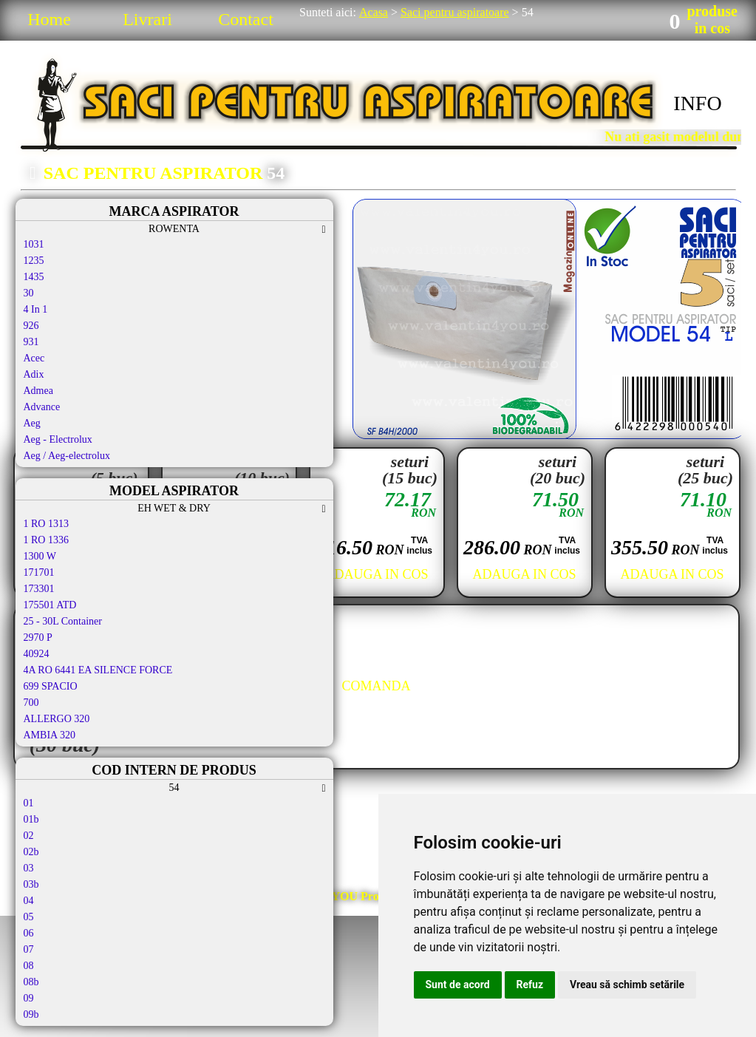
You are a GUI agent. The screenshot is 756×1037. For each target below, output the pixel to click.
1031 (34, 244)
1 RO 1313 (46, 523)
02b (31, 851)
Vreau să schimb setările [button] (627, 984)
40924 (37, 653)
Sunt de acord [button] (458, 984)
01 (29, 803)
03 (29, 868)
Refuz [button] (530, 984)
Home (49, 19)
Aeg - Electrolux (58, 439)
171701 (39, 572)
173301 (39, 588)
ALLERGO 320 (57, 718)
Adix (34, 374)
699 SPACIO (51, 686)
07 (29, 949)
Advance (42, 406)
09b (31, 1014)
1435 (34, 276)
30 (29, 293)
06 (29, 933)
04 (29, 900)
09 (29, 998)
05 (29, 916)
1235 (34, 260)
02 (29, 835)
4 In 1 (36, 309)
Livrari (147, 19)
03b (31, 884)
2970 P (38, 637)
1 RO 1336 (46, 539)
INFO (697, 103)
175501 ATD (50, 605)
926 (31, 325)
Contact (245, 19)
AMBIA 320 (49, 735)
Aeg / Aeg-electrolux (67, 455)
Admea (38, 390)
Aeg (32, 423)
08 (29, 965)
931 (31, 341)
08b (31, 981)
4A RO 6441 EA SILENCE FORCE (98, 670)
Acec (34, 358)
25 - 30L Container (63, 621)
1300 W (40, 556)
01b (31, 819)
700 (31, 702)
